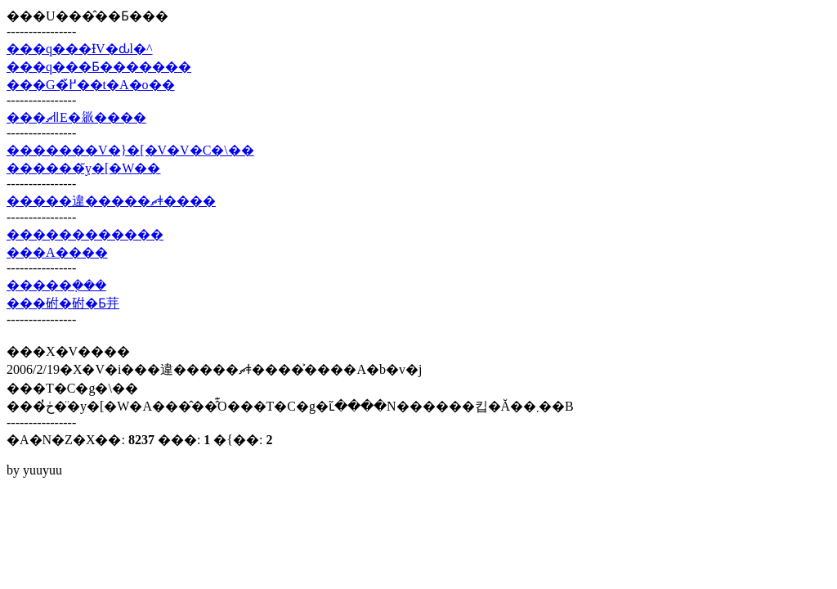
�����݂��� (56, 285)
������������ (85, 234)
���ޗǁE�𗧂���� (76, 117)
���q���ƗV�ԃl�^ (80, 49)
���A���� (57, 252)
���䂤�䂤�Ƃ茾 (63, 303)
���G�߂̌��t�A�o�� (91, 85)
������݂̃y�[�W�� (83, 168)
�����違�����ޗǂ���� (111, 201)
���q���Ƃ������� (99, 67)
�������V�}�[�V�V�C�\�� (130, 150)
